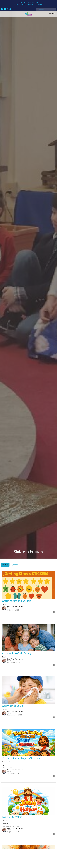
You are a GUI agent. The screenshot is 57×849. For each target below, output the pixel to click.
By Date (5, 565)
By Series (14, 565)
